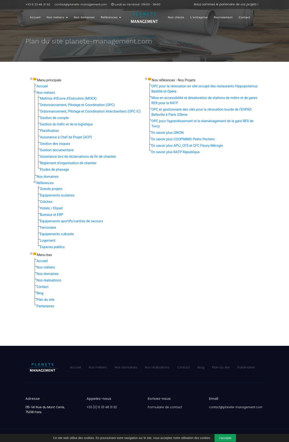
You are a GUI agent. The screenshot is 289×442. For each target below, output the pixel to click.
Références (109, 17)
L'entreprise (199, 17)
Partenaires (246, 367)
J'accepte (225, 438)
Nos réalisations (157, 367)
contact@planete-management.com (81, 4)
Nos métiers (55, 17)
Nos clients (176, 17)
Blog (201, 367)
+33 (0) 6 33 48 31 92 (102, 407)
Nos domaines (84, 17)
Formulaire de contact (165, 407)
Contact (244, 17)
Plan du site (221, 367)
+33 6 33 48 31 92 (37, 4)
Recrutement (223, 17)
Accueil (35, 17)
